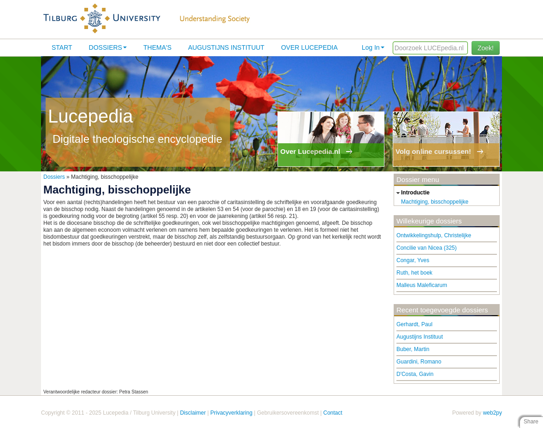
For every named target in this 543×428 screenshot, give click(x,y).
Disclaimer (193, 413)
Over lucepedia (309, 47)
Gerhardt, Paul (414, 324)
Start (62, 47)
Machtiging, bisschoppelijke (434, 202)
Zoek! (486, 48)
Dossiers (108, 47)
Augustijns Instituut (226, 47)
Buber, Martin (412, 349)
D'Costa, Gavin (414, 374)
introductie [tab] (412, 193)
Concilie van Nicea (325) (426, 248)
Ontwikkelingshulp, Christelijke (433, 235)
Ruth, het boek (414, 273)
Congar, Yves (412, 260)
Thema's (157, 47)
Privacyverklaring (231, 413)
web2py (492, 413)
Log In (373, 47)
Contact (332, 413)
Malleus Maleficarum (421, 285)
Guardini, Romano (418, 361)
